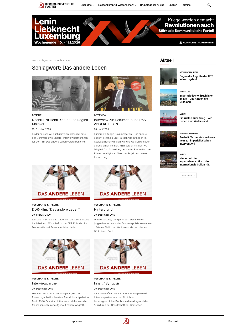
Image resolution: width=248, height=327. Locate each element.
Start (34, 60)
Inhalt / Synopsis (107, 283)
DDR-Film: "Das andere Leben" (56, 209)
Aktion (182, 114)
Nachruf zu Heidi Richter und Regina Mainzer (60, 122)
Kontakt (173, 321)
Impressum (77, 321)
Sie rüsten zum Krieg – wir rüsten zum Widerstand (195, 119)
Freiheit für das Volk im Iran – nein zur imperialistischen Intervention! (197, 140)
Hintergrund (103, 209)
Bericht (36, 115)
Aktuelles (184, 92)
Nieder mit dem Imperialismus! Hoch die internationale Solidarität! (194, 161)
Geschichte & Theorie (45, 205)
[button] (209, 5)
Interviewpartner (45, 283)
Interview (100, 115)
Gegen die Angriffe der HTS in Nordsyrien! (196, 78)
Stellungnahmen (188, 72)
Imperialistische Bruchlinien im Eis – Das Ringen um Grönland (196, 98)
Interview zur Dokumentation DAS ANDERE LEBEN (120, 122)
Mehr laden (188, 175)
